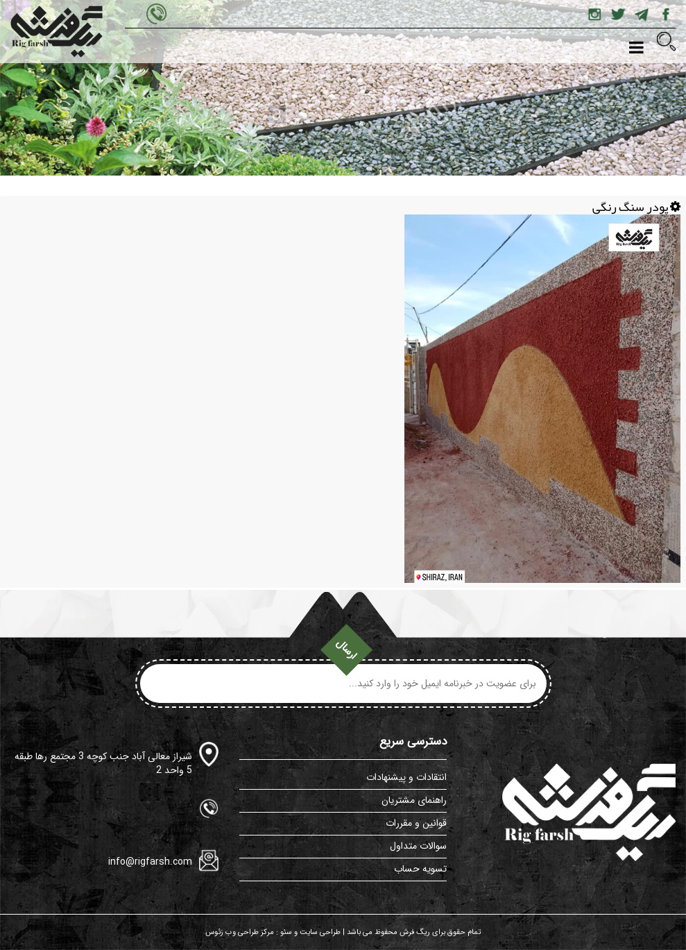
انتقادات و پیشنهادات (406, 777)
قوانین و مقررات (416, 823)
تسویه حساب (420, 868)
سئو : (283, 932)
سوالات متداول (418, 846)
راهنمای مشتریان (414, 800)
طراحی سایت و (316, 932)
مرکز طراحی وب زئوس (239, 932)
